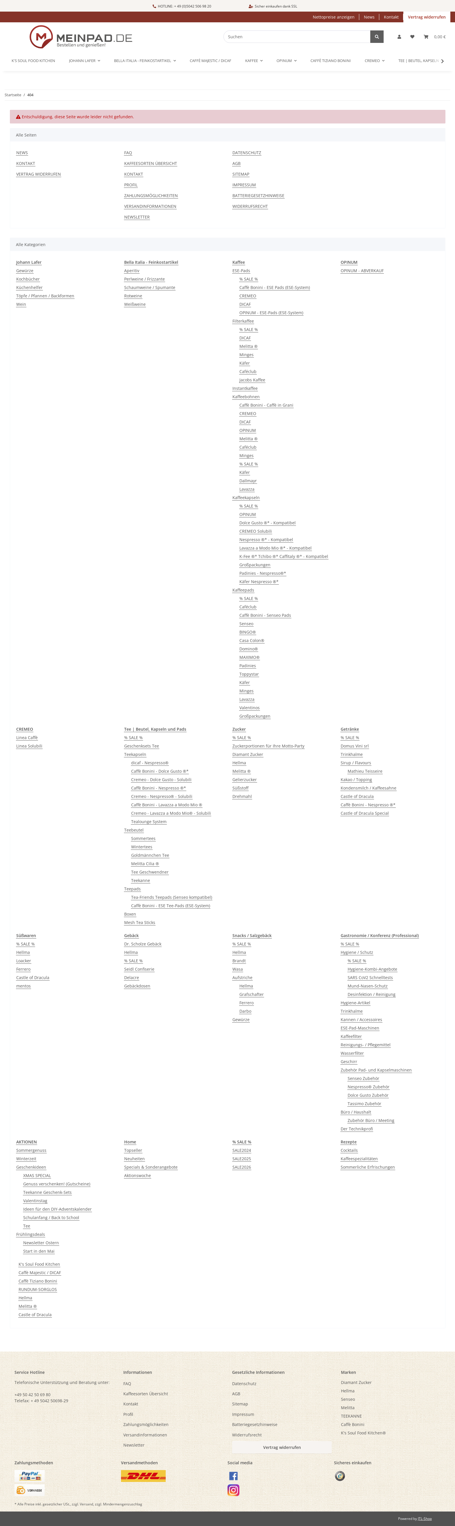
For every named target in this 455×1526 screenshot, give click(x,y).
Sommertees (143, 838)
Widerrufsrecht (250, 206)
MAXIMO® (249, 657)
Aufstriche (242, 977)
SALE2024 (241, 1150)
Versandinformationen (150, 206)
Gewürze (24, 270)
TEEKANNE (351, 1416)
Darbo (245, 1011)
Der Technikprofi (357, 1129)
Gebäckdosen (137, 986)
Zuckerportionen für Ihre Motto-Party (268, 746)
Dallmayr (248, 480)
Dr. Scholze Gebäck (142, 944)
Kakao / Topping (356, 779)
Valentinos (249, 707)
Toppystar (249, 674)
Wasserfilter (352, 1053)
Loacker (23, 960)
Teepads (132, 889)
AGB (236, 163)
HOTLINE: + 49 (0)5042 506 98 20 (182, 6)
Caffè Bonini (352, 1424)
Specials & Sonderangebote (151, 1167)
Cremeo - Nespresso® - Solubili (161, 796)
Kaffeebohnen (246, 396)
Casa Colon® (251, 640)
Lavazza (246, 489)
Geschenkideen (31, 1167)
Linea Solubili (29, 746)
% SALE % (248, 279)
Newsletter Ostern (41, 1242)
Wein (21, 304)
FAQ (128, 152)
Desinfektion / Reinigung (372, 994)
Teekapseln (135, 754)
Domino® (248, 649)
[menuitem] (390, 1382)
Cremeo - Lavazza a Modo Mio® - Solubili (171, 813)
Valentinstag (35, 1200)
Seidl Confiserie (139, 969)
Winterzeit (26, 1158)
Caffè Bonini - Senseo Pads (265, 615)
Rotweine (133, 296)
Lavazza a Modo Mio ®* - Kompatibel (275, 548)
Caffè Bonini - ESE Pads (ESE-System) (274, 287)
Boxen (130, 914)
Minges (246, 354)
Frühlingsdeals (30, 1234)
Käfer (244, 363)
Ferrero (23, 969)
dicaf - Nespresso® (150, 762)
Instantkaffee (245, 388)
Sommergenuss (31, 1150)
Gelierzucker (244, 779)
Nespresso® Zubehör (368, 1087)
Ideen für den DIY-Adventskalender (57, 1209)
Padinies (247, 665)
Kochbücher (28, 279)
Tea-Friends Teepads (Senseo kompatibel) (171, 897)
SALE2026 (241, 1167)
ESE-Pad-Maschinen (360, 1028)
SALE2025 (241, 1158)
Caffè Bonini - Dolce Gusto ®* (160, 771)
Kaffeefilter (351, 1036)
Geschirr (349, 1061)
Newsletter (137, 217)
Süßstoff (240, 788)
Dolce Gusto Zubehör (368, 1095)
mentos (23, 986)
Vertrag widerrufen (427, 17)
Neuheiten (134, 1158)
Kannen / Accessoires (361, 1019)
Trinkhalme (352, 754)
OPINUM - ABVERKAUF (362, 270)
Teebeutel (134, 830)
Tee (26, 1226)
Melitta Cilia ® (145, 863)
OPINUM (247, 430)
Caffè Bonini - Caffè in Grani (266, 405)
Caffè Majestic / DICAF (40, 1272)
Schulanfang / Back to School (51, 1217)
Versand (86, 1504)
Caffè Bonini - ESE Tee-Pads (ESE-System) (170, 905)
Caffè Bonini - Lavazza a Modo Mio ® (166, 804)
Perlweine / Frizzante (144, 279)
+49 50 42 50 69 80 (32, 1394)
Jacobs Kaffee (252, 380)
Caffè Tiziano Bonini (38, 1281)
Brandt (239, 960)
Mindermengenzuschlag (122, 1504)
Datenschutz (246, 152)
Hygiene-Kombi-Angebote (372, 969)
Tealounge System (149, 821)
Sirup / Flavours (356, 762)
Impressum (244, 185)
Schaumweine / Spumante (149, 287)
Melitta (348, 1407)
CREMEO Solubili (255, 531)
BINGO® (247, 632)
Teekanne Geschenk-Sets (47, 1192)
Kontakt (391, 17)
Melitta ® (248, 346)
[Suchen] (300, 36)
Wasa (237, 969)
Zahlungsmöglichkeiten (151, 195)
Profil (131, 185)
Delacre (131, 977)
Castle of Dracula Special (365, 813)
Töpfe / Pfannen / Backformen (45, 296)
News (369, 17)
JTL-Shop (425, 1518)
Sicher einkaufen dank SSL (273, 6)
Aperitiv (131, 270)
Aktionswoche (137, 1175)
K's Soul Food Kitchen (39, 1264)
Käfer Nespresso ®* (259, 581)
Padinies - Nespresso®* (262, 573)
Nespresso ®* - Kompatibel (266, 539)
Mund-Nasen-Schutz (368, 986)
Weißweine (135, 304)
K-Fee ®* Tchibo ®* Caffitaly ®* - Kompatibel (283, 556)
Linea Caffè (27, 737)
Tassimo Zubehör (364, 1103)
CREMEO (247, 296)
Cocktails (349, 1150)
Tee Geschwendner (150, 872)
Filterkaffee (243, 321)
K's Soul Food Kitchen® (363, 1433)
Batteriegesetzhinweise (258, 195)
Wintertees (141, 847)
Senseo (246, 623)
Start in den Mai (39, 1251)
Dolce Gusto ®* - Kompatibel (267, 522)
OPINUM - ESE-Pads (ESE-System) (271, 312)
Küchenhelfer (29, 287)
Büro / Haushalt (356, 1112)
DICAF (245, 304)
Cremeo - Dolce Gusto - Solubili (161, 779)
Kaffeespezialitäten (359, 1158)
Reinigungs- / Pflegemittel (366, 1044)
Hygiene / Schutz (357, 952)
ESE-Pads (241, 270)
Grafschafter (251, 994)
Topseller (133, 1150)
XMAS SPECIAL (37, 1175)
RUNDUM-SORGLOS (38, 1289)
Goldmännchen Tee (150, 855)
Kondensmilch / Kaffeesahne (368, 788)
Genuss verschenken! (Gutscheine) (56, 1184)
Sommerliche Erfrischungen (368, 1167)
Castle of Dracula (357, 796)
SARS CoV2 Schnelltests (370, 977)
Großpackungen (254, 565)
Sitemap (240, 174)
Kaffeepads (243, 590)
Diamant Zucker (247, 754)
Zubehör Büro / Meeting (371, 1120)
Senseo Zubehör (363, 1078)
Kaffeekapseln (246, 497)
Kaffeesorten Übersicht (150, 163)
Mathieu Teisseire (365, 771)
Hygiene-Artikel (355, 1002)
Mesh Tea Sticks (139, 922)
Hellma (239, 762)
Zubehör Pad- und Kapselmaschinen (376, 1070)
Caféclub (248, 371)
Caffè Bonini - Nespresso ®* (158, 788)
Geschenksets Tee (141, 746)
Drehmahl (242, 796)
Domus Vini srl (355, 746)
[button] (399, 37)
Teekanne (140, 880)
